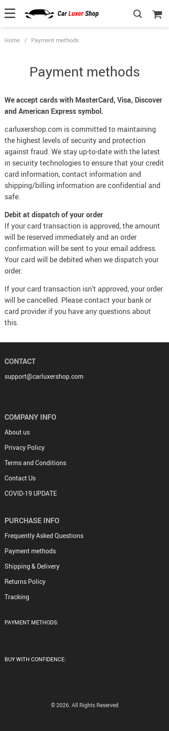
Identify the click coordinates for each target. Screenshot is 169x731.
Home (12, 40)
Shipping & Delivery (32, 566)
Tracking (17, 596)
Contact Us (20, 478)
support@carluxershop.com (44, 376)
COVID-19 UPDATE (31, 493)
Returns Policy (25, 581)
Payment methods (30, 551)
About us (17, 432)
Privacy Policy (25, 447)
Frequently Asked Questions (44, 535)
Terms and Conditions (35, 462)
